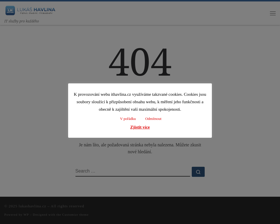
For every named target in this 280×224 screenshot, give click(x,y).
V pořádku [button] (128, 118)
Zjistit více (140, 127)
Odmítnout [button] (153, 118)
